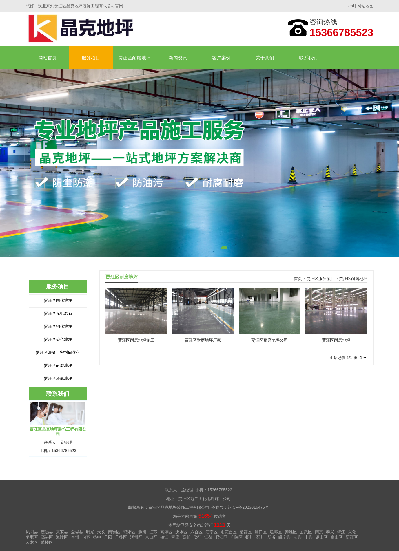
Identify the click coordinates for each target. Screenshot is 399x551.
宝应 (175, 537)
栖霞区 (246, 532)
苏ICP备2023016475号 (248, 507)
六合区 (196, 532)
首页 (298, 279)
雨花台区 (229, 532)
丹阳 (108, 537)
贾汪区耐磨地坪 (134, 57)
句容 (86, 537)
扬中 (97, 537)
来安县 (62, 532)
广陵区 (236, 537)
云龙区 (32, 542)
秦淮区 (291, 532)
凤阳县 (32, 532)
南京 (319, 532)
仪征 (197, 537)
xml (350, 5)
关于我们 (265, 57)
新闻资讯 (178, 57)
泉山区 (337, 537)
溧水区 (181, 532)
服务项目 (91, 57)
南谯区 (114, 532)
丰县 (309, 537)
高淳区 (166, 532)
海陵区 (62, 537)
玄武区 (306, 532)
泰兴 (330, 532)
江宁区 (211, 532)
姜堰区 (32, 537)
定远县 (47, 532)
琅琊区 (129, 532)
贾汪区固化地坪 (58, 300)
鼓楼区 (47, 542)
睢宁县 (284, 537)
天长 (101, 532)
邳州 (260, 537)
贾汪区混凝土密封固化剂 (58, 352)
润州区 (136, 537)
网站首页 (47, 57)
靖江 (341, 532)
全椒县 (77, 532)
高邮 (186, 537)
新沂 (271, 537)
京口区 (151, 537)
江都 (208, 537)
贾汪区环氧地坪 (58, 378)
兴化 (352, 532)
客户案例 (221, 57)
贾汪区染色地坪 (58, 339)
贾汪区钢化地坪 (58, 326)
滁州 (142, 532)
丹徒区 (121, 537)
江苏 (153, 532)
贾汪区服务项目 (320, 279)
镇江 (164, 537)
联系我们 (308, 57)
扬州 (249, 537)
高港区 (47, 537)
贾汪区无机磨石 (58, 313)
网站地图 (365, 5)
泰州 (75, 537)
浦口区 (261, 532)
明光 (90, 532)
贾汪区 (352, 537)
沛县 (298, 537)
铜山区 (322, 537)
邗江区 (221, 537)
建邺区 (276, 532)
